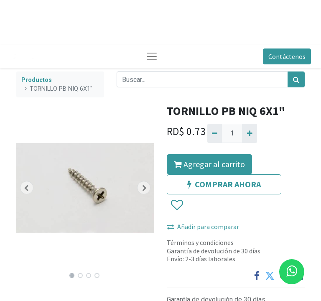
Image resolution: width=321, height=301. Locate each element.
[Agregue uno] (249, 133)
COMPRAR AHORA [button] (224, 184)
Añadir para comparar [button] (203, 226)
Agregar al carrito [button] (209, 164)
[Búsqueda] (296, 79)
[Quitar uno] (214, 133)
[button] (26, 187)
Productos (36, 80)
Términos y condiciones (200, 242)
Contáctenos (287, 56)
